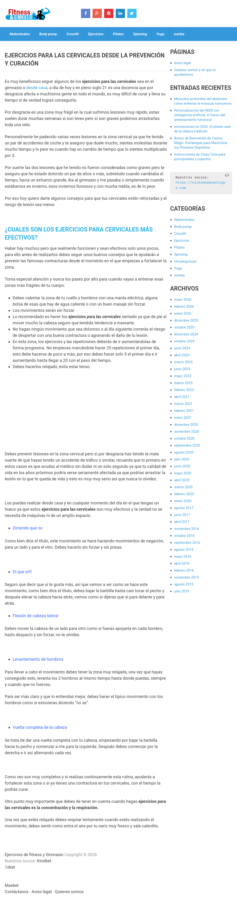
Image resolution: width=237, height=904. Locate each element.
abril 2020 (181, 480)
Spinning (140, 34)
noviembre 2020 (186, 431)
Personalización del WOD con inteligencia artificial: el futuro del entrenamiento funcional (199, 115)
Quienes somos (69, 891)
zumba (179, 34)
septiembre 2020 (187, 445)
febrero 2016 (184, 570)
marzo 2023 (183, 383)
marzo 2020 (183, 487)
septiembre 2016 (187, 543)
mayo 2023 (182, 376)
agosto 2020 (183, 452)
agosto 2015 (183, 584)
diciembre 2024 (186, 334)
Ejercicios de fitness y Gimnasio (34, 854)
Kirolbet (44, 860)
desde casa (36, 87)
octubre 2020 (184, 438)
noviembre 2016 (186, 529)
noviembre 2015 (186, 577)
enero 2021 (182, 418)
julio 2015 (181, 591)
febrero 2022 (184, 390)
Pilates (118, 34)
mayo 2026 (182, 299)
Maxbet (12, 885)
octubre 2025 (184, 327)
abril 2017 (181, 522)
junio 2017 (182, 515)
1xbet (10, 867)
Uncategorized (185, 261)
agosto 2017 (183, 508)
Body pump (48, 34)
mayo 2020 (182, 473)
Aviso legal (182, 63)
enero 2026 (182, 313)
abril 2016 (181, 563)
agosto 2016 (183, 549)
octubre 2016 (184, 536)
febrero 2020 (184, 494)
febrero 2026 (184, 306)
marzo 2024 (183, 362)
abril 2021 (181, 397)
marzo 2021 (183, 404)
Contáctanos (16, 891)
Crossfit (72, 34)
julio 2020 (181, 459)
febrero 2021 (184, 411)
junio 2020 (182, 466)
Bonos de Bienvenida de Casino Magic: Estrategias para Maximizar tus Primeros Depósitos (200, 143)
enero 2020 (182, 501)
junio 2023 (182, 369)
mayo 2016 (182, 556)
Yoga (160, 34)
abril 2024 (181, 355)
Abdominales (19, 34)
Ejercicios (95, 34)
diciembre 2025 (186, 320)
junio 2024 (182, 348)
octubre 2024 (184, 341)
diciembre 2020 (186, 424)
